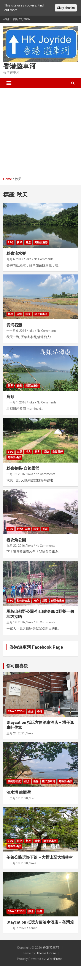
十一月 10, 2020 (17, 863)
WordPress (54, 959)
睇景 (28, 242)
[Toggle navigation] (8, 83)
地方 (28, 451)
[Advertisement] (40, 130)
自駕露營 (57, 451)
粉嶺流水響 (16, 253)
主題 (19, 451)
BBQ (10, 242)
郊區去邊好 (41, 242)
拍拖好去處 (23, 529)
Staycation (16, 711)
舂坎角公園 (16, 540)
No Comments (44, 259)
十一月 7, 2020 (16, 928)
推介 (36, 600)
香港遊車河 (19, 66)
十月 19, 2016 (15, 474)
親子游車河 (40, 314)
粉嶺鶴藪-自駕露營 (22, 468)
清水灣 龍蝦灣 (18, 792)
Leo (32, 798)
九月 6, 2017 (14, 259)
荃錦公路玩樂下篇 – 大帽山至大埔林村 (39, 857)
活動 (46, 451)
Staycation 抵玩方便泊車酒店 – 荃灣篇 (40, 922)
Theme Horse (46, 953)
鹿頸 (10, 396)
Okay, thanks (66, 8)
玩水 (19, 314)
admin (33, 928)
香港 (45, 529)
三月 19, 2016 (15, 622)
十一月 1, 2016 (16, 402)
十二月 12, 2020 (17, 798)
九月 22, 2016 (15, 545)
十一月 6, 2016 (16, 330)
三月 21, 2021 (15, 733)
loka (28, 259)
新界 (19, 242)
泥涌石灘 (14, 325)
